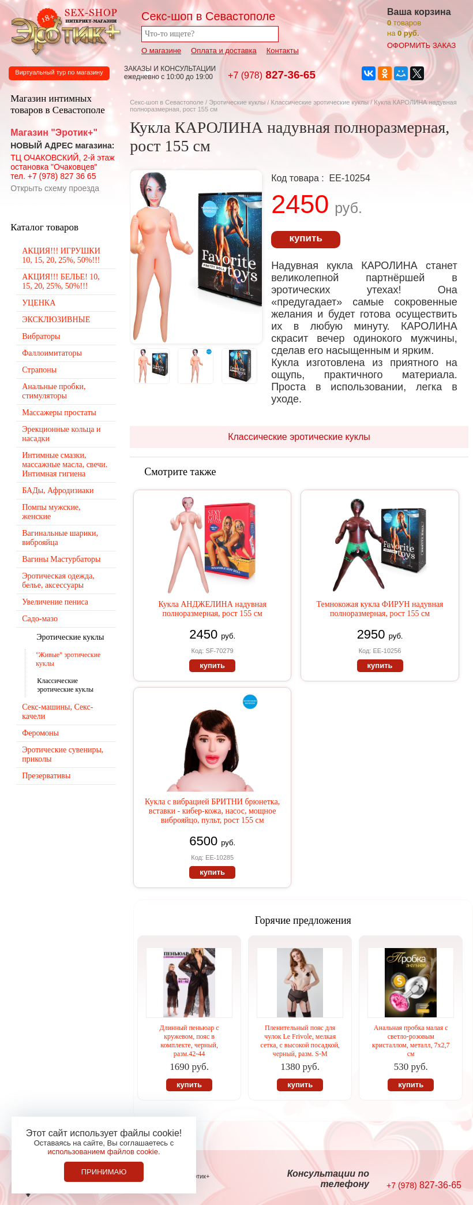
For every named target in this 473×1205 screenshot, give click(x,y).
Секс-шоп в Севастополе (167, 102)
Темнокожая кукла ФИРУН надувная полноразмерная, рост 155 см (380, 609)
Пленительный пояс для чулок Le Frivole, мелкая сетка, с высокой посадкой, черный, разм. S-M (300, 1041)
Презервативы (46, 775)
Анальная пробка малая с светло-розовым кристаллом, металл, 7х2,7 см (410, 1041)
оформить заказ (421, 45)
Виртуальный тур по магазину (59, 72)
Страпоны (39, 369)
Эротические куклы (237, 102)
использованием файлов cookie (102, 1151)
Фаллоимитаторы (52, 353)
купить (305, 238)
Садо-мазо (40, 618)
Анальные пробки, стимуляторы (53, 391)
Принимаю (104, 1171)
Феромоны (40, 733)
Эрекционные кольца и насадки (61, 434)
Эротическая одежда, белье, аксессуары (58, 581)
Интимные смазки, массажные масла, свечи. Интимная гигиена (64, 464)
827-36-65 (272, 75)
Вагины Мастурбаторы (61, 559)
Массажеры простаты (59, 412)
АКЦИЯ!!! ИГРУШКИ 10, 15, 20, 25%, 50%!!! (61, 255)
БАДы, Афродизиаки (57, 490)
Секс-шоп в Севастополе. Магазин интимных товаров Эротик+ (63, 30)
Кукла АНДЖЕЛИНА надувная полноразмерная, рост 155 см (212, 609)
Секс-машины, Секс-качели (57, 712)
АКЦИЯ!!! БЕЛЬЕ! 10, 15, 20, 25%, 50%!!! (61, 281)
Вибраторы (41, 336)
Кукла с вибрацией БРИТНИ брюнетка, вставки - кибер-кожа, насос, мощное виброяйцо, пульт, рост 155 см (212, 811)
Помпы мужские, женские (51, 512)
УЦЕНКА (38, 303)
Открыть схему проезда (54, 188)
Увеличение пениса (55, 602)
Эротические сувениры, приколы (62, 754)
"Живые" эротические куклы (68, 659)
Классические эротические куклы (320, 102)
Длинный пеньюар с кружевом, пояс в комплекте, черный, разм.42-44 (189, 1041)
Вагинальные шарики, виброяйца (60, 538)
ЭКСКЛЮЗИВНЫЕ (56, 319)
